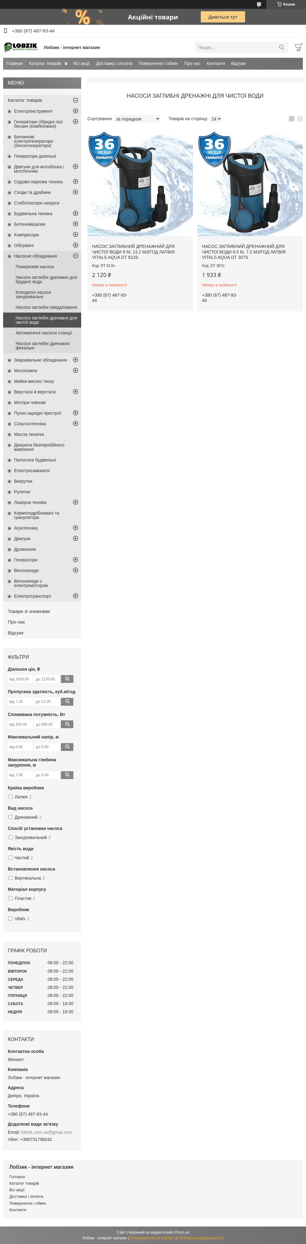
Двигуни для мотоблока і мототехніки (39, 169)
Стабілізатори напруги (36, 202)
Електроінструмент (33, 111)
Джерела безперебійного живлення (39, 447)
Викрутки (23, 481)
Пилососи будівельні (35, 459)
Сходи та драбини (32, 192)
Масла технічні (29, 434)
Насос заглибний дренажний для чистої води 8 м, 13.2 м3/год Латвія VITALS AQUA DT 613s (133, 252)
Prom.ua (182, 1232)
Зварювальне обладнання (40, 360)
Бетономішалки (29, 224)
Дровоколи (25, 549)
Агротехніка (26, 528)
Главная (14, 63)
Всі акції (82, 63)
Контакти (216, 63)
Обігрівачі (24, 245)
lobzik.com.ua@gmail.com (46, 1132)
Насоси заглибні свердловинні (46, 307)
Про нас (192, 63)
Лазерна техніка (30, 502)
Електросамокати (32, 470)
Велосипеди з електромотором (31, 583)
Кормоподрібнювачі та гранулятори (36, 515)
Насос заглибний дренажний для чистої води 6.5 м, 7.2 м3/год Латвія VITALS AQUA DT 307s (244, 252)
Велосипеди (26, 570)
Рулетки (22, 491)
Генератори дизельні (35, 156)
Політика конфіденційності (201, 1238)
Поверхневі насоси (35, 266)
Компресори (26, 234)
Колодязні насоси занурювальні (33, 294)
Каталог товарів (45, 63)
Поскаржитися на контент (152, 1238)
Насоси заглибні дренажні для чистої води (46, 320)
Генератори (25, 559)
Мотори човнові (30, 402)
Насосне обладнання (35, 256)
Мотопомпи (25, 370)
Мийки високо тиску (34, 381)
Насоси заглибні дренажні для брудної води (46, 279)
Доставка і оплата (114, 63)
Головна (17, 1176)
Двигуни (22, 538)
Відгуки (238, 63)
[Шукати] (281, 47)
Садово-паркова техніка (38, 181)
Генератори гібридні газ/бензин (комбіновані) (38, 124)
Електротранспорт (32, 596)
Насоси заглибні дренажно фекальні (43, 345)
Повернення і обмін (158, 63)
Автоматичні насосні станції (44, 332)
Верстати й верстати (35, 391)
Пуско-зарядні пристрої (37, 413)
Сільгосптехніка (30, 423)
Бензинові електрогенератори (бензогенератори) (33, 141)
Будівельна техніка (33, 213)
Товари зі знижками (29, 611)
